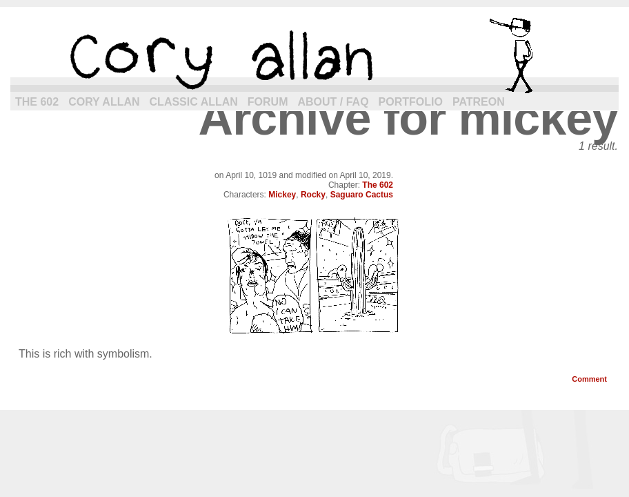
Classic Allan (194, 102)
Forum (268, 102)
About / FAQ (333, 102)
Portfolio (411, 102)
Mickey (282, 194)
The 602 (37, 102)
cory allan (314, 55)
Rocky (313, 194)
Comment (589, 379)
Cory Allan (103, 102)
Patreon (478, 102)
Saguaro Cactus (361, 194)
